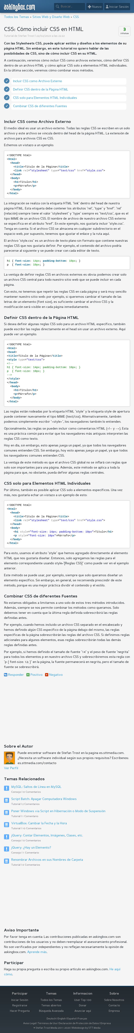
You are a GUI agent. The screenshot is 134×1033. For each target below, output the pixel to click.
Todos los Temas (16, 17)
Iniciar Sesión (19, 1000)
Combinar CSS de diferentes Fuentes (40, 106)
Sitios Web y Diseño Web (51, 17)
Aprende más (37, 952)
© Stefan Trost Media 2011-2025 (52, 1028)
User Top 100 (82, 1000)
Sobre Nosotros (114, 1000)
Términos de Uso (47, 1023)
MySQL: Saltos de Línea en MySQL (36, 787)
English (62, 1019)
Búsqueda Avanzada (51, 1011)
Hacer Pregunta (20, 1011)
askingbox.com (19, 7)
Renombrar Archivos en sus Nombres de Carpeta (47, 859)
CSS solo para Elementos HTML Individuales (45, 98)
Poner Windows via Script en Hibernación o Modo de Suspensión (58, 811)
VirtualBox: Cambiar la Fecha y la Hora (39, 823)
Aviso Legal (29, 1023)
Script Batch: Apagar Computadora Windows (44, 799)
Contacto (114, 1005)
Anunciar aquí (82, 1011)
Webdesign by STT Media (86, 1028)
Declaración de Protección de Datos (79, 1023)
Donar (82, 1005)
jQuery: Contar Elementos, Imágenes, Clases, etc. (47, 835)
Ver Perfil (11, 768)
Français (82, 1019)
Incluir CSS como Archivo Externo (37, 81)
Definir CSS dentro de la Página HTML (40, 89)
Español (71, 1019)
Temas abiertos (51, 1005)
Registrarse (19, 1005)
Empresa (114, 1011)
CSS (76, 17)
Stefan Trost (26, 36)
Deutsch (51, 1019)
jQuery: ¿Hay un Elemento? (31, 847)
